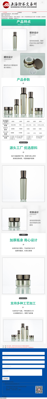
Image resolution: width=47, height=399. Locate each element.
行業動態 (19, 12)
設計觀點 (34, 12)
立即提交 (5, 378)
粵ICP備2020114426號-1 (8, 382)
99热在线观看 (3, 398)
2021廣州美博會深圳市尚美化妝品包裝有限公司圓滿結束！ (21, 347)
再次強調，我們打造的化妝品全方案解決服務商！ (18, 346)
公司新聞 (5, 12)
